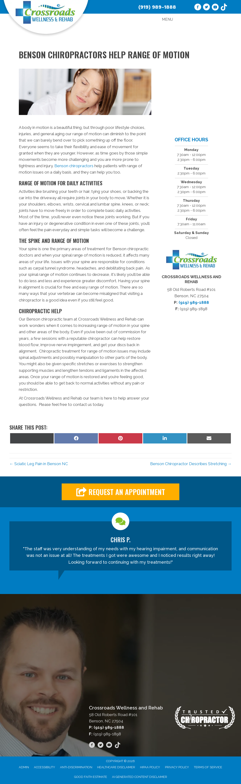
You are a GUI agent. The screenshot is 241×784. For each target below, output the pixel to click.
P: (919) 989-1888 (106, 727)
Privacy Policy (177, 767)
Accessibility (44, 767)
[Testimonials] (120, 545)
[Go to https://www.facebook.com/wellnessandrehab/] (197, 8)
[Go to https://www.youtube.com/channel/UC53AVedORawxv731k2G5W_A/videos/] (215, 8)
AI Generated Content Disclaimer (139, 777)
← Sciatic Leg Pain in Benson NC (38, 463)
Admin (24, 767)
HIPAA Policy (150, 767)
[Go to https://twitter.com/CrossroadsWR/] (206, 8)
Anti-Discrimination (76, 767)
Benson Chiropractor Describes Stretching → (191, 463)
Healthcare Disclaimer (116, 767)
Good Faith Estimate (90, 777)
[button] (120, 491)
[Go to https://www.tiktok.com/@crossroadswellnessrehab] (223, 8)
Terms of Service (208, 767)
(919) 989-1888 (157, 7)
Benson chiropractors (73, 165)
